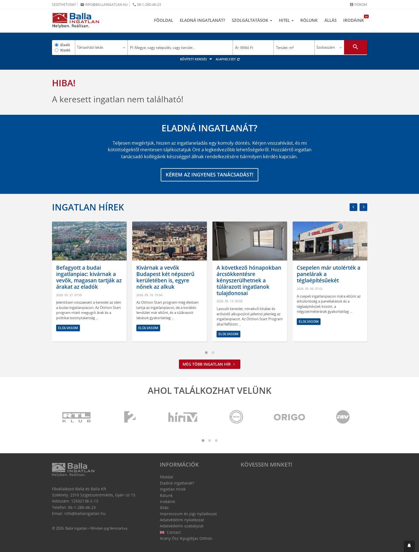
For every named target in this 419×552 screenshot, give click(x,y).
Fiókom (358, 4)
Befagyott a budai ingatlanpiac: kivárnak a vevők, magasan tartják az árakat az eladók (89, 277)
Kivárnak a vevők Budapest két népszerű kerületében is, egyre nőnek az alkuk (165, 277)
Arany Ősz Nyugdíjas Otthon (186, 538)
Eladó (65, 44)
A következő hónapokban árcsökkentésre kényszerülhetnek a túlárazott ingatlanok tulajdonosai (249, 280)
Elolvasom (68, 328)
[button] (409, 546)
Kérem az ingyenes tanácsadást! (209, 174)
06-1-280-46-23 (146, 4)
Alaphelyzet (228, 59)
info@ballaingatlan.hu (104, 4)
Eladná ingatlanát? (202, 20)
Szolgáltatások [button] (252, 20)
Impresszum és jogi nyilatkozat (188, 513)
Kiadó (65, 50)
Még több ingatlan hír (210, 364)
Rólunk (309, 20)
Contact (170, 532)
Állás (330, 20)
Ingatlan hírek (88, 207)
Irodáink (355, 19)
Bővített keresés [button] (197, 59)
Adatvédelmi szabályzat (182, 525)
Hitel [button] (286, 20)
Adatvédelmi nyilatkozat (182, 519)
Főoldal (163, 20)
